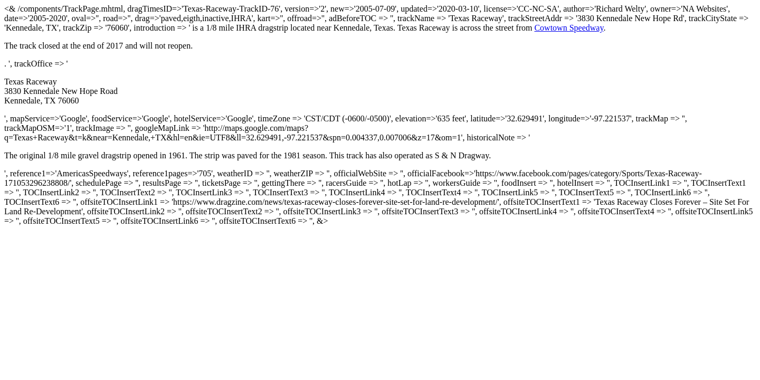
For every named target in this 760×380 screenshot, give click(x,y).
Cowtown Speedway (568, 27)
